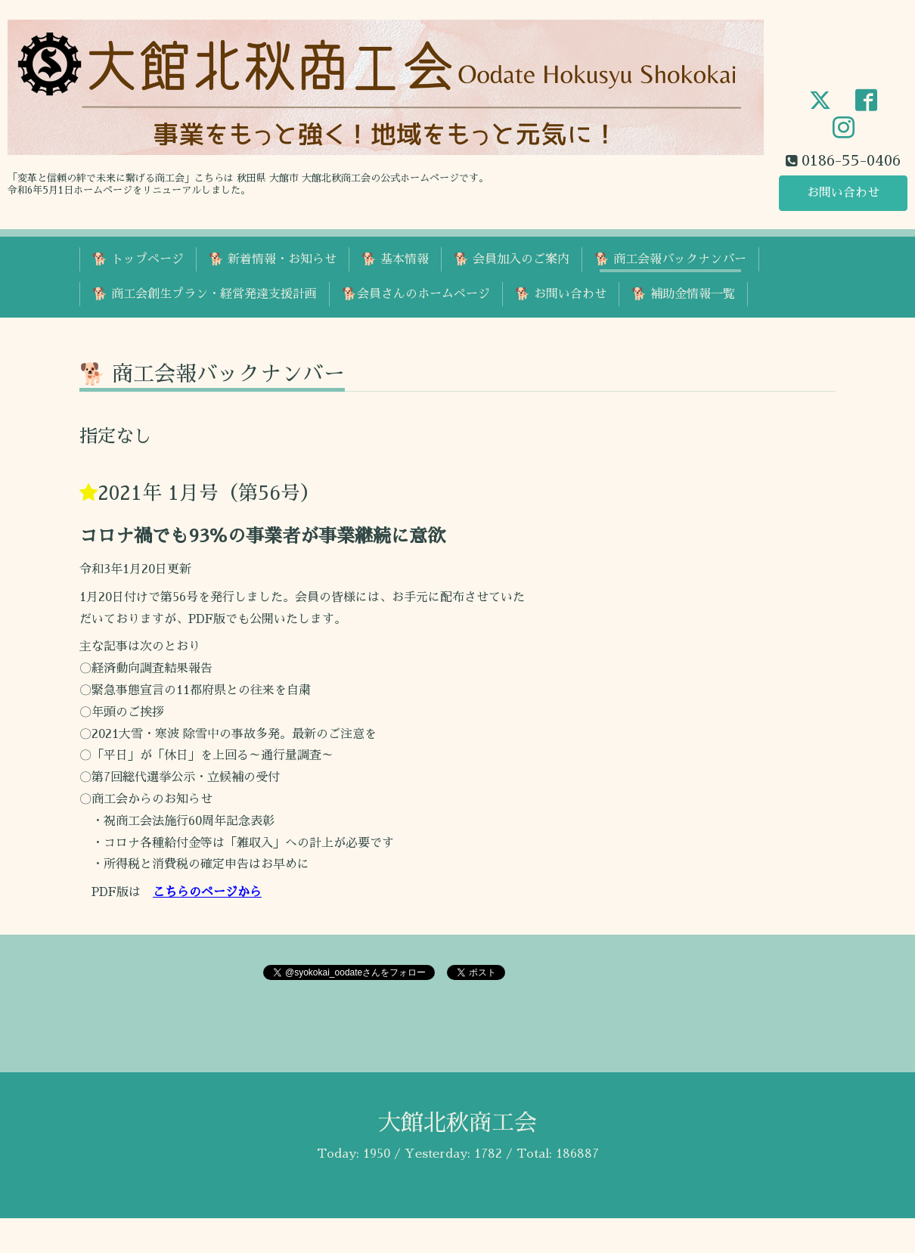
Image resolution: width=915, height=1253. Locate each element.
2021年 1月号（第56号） (209, 493)
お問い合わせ (843, 193)
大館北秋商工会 (457, 1123)
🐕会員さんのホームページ (416, 294)
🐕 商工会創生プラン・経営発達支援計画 (204, 294)
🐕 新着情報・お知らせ (273, 259)
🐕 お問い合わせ (560, 294)
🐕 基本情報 (395, 259)
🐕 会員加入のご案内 (511, 259)
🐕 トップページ (138, 259)
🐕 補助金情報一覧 (683, 294)
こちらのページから (207, 892)
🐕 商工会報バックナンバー (670, 259)
